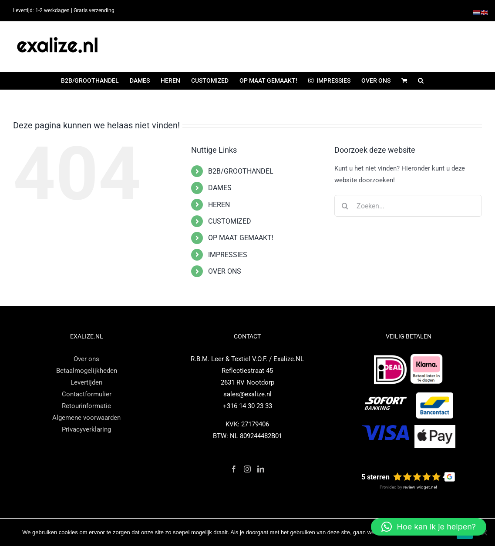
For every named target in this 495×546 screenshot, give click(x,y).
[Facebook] (233, 469)
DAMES (220, 188)
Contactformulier (86, 394)
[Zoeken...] (408, 206)
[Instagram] (247, 469)
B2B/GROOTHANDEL (240, 171)
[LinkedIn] (260, 469)
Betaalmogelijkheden (86, 371)
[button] (421, 80)
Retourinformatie (86, 406)
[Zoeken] (345, 206)
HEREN (219, 205)
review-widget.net (420, 487)
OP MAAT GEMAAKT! (240, 238)
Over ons (86, 359)
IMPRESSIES (227, 255)
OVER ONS (224, 271)
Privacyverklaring (86, 429)
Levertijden (86, 382)
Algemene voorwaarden (86, 418)
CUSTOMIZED (229, 221)
